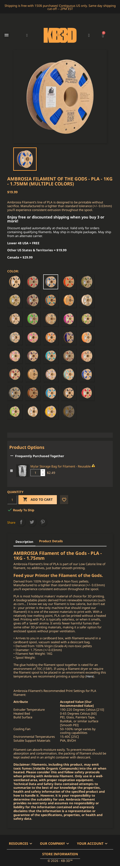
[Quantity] (12, 499)
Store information (60, 854)
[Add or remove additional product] (11, 470)
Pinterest (42, 522)
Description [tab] (24, 542)
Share (21, 522)
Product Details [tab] (51, 541)
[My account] (89, 35)
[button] (27, 35)
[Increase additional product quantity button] (43, 471)
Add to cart (38, 499)
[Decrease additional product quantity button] (43, 474)
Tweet (32, 522)
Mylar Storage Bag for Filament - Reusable (60, 466)
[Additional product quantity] (35, 472)
